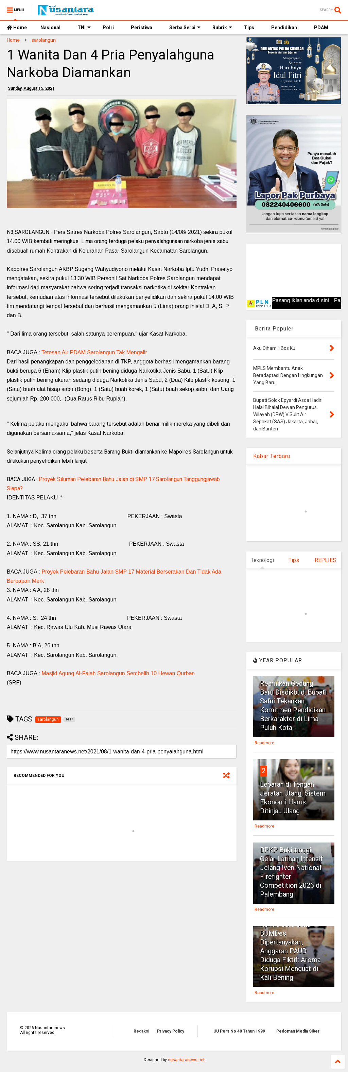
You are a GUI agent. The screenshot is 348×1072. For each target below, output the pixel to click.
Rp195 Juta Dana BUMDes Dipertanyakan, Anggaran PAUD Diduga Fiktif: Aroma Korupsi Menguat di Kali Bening (290, 951)
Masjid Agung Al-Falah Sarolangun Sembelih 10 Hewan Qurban (118, 673)
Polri (108, 27)
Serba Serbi (185, 27)
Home (17, 27)
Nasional (50, 27)
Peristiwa (141, 27)
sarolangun (44, 40)
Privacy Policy (170, 1031)
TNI (84, 27)
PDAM (321, 27)
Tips (249, 27)
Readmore (264, 743)
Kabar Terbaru (271, 456)
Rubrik (222, 27)
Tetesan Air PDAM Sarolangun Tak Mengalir (94, 352)
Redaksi (141, 1031)
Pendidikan (284, 27)
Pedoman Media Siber (297, 1031)
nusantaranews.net (186, 1059)
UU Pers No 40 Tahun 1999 (239, 1031)
